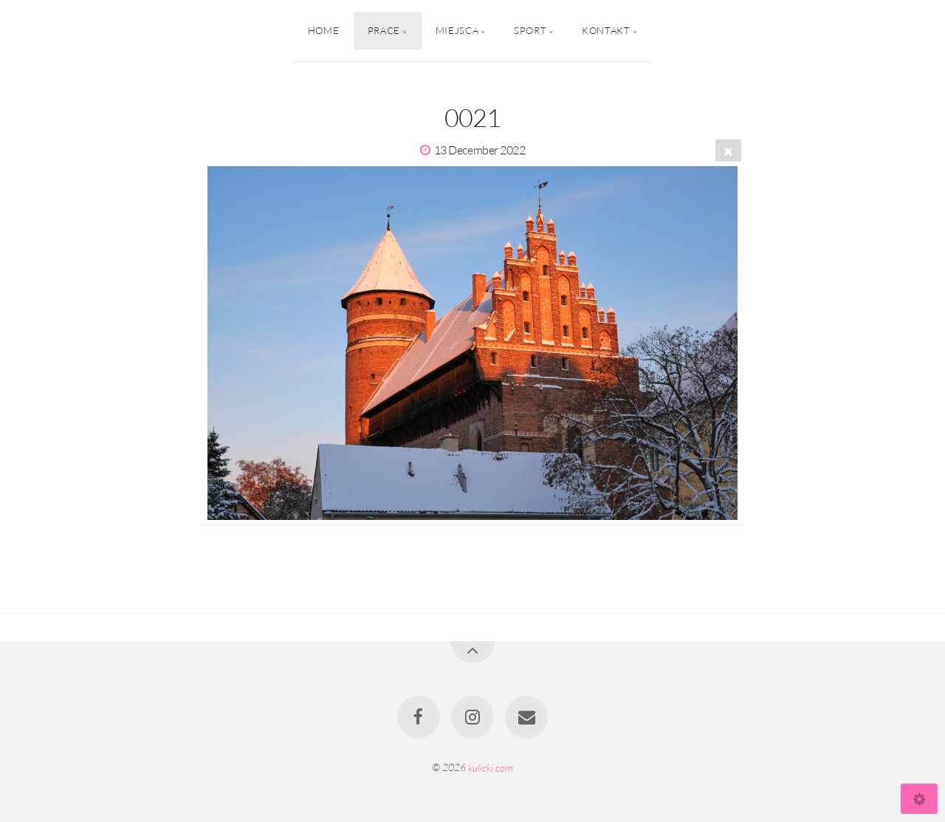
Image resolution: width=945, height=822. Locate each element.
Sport (530, 30)
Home (324, 30)
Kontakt (606, 30)
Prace (384, 30)
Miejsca (457, 30)
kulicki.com (490, 767)
